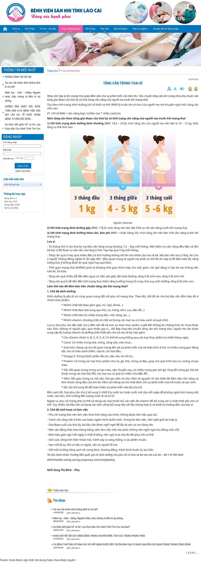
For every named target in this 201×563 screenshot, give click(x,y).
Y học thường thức (70, 70)
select (40, 184)
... (198, 552)
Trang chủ (52, 70)
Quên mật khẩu (23, 170)
